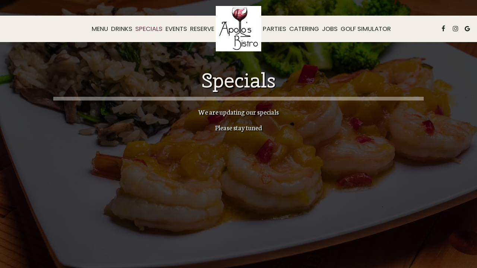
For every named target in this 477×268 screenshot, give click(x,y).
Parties (274, 28)
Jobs (330, 28)
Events (176, 28)
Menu (100, 28)
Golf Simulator (366, 28)
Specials (148, 28)
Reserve (202, 28)
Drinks (121, 28)
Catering (304, 28)
